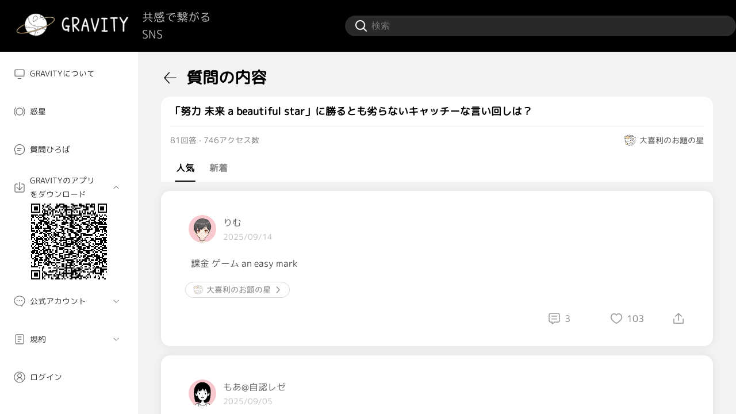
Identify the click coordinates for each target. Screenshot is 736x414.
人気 (185, 168)
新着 (218, 168)
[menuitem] (69, 73)
